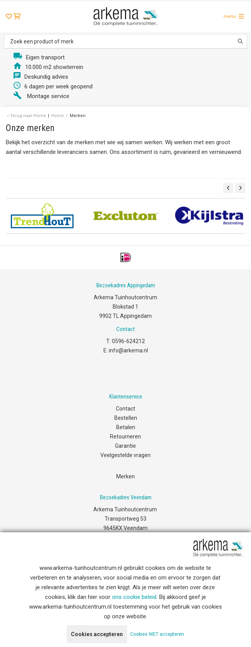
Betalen (125, 427)
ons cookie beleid (134, 597)
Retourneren (125, 436)
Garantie (125, 446)
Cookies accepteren (97, 634)
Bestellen (125, 418)
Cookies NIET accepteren (157, 634)
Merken (125, 476)
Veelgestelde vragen (125, 455)
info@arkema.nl (128, 350)
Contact (125, 408)
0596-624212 (128, 341)
